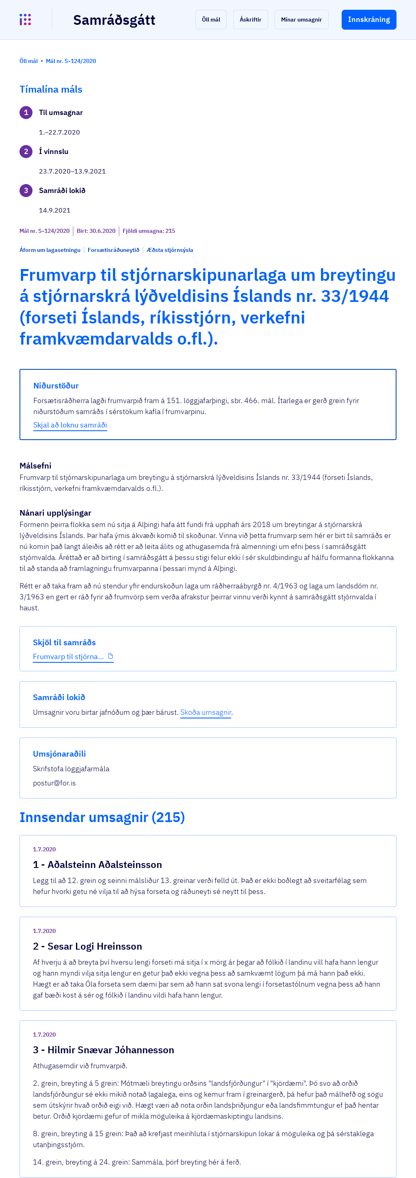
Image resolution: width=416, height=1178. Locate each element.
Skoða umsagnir (352, 140)
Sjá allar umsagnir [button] (153, 1066)
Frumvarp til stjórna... (53, 293)
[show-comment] (283, 780)
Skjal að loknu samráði (167, 430)
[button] (211, 19)
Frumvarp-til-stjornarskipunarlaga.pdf (192, 1036)
